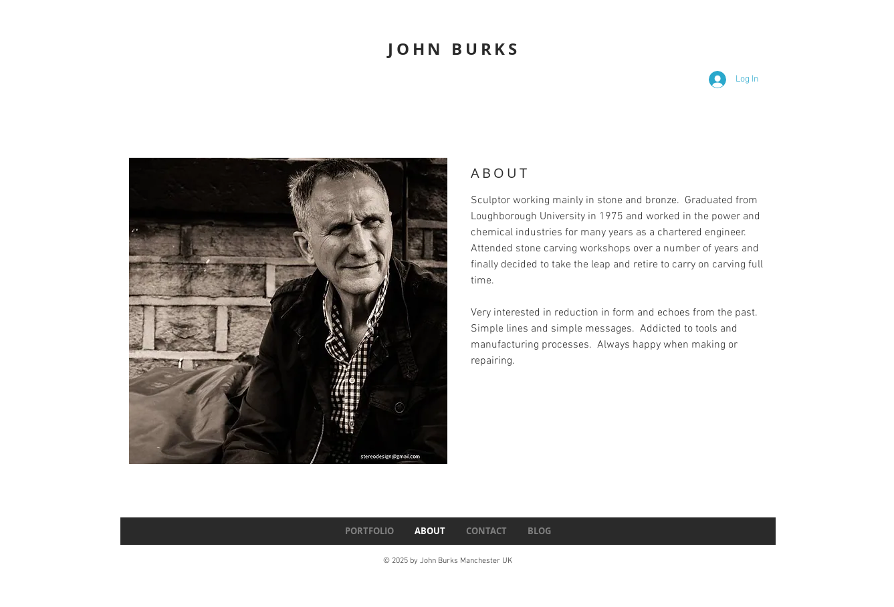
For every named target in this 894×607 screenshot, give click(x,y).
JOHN (416, 48)
